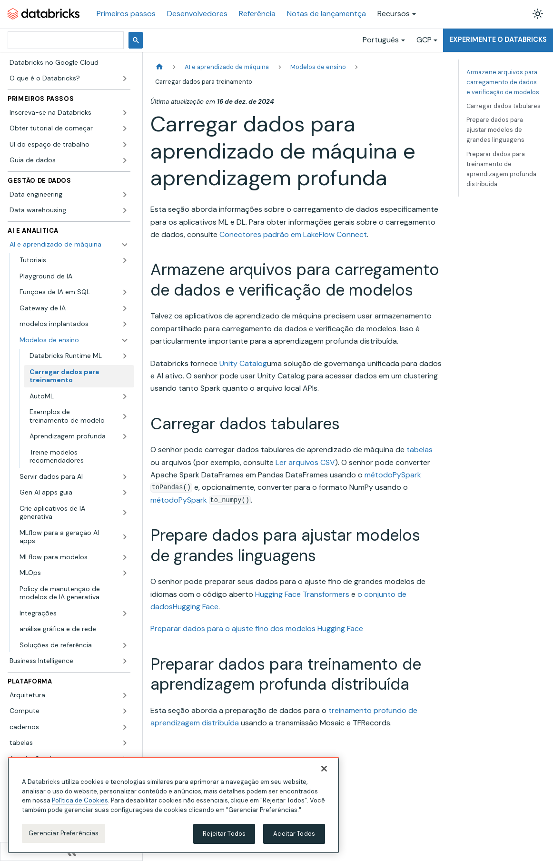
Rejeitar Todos (224, 834)
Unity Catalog (243, 363)
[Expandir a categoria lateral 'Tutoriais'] (124, 260)
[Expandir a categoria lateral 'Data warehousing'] (124, 210)
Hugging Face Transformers (302, 594)
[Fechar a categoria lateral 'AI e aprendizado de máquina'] (124, 245)
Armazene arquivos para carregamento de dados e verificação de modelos (502, 82)
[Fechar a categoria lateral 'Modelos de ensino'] (124, 340)
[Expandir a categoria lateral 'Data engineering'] (124, 195)
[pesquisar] (64, 40)
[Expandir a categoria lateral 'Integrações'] (124, 613)
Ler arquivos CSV (305, 462)
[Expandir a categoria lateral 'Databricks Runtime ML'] (124, 356)
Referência (257, 14)
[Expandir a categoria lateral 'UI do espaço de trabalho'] (124, 145)
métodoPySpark (393, 475)
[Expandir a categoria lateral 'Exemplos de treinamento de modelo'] (124, 416)
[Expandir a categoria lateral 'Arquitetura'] (124, 695)
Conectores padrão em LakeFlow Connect (293, 234)
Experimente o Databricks (498, 39)
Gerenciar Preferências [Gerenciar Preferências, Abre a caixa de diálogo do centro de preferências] (64, 833)
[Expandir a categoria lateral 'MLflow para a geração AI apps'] (124, 537)
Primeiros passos (126, 14)
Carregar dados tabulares (503, 106)
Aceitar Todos (294, 834)
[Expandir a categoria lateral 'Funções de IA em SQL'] (124, 292)
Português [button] (381, 40)
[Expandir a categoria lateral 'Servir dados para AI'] (124, 477)
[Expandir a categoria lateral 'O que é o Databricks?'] (124, 78)
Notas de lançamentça (326, 14)
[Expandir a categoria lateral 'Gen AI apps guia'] (124, 492)
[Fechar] (324, 768)
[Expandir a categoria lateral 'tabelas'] (124, 743)
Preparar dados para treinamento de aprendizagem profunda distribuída (501, 169)
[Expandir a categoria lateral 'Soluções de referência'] (124, 645)
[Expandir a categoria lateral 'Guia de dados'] (124, 160)
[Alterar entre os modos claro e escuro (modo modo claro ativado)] (537, 13)
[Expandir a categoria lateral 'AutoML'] (124, 396)
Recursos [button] (393, 14)
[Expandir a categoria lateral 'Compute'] (124, 711)
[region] (173, 805)
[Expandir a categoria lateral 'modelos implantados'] (124, 324)
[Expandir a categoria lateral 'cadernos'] (124, 727)
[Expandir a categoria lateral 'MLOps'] (124, 573)
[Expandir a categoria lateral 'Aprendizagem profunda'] (124, 436)
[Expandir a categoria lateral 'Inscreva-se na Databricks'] (124, 113)
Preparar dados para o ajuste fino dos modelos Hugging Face (256, 628)
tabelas (419, 450)
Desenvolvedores (197, 14)
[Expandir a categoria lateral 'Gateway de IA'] (124, 308)
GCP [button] (424, 40)
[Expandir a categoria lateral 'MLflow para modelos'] (124, 557)
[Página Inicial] (159, 66)
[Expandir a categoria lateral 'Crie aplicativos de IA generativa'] (124, 513)
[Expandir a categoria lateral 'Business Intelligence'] (124, 661)
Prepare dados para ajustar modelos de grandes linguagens (495, 130)
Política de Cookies (80, 800)
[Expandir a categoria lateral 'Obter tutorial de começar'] (124, 128)
